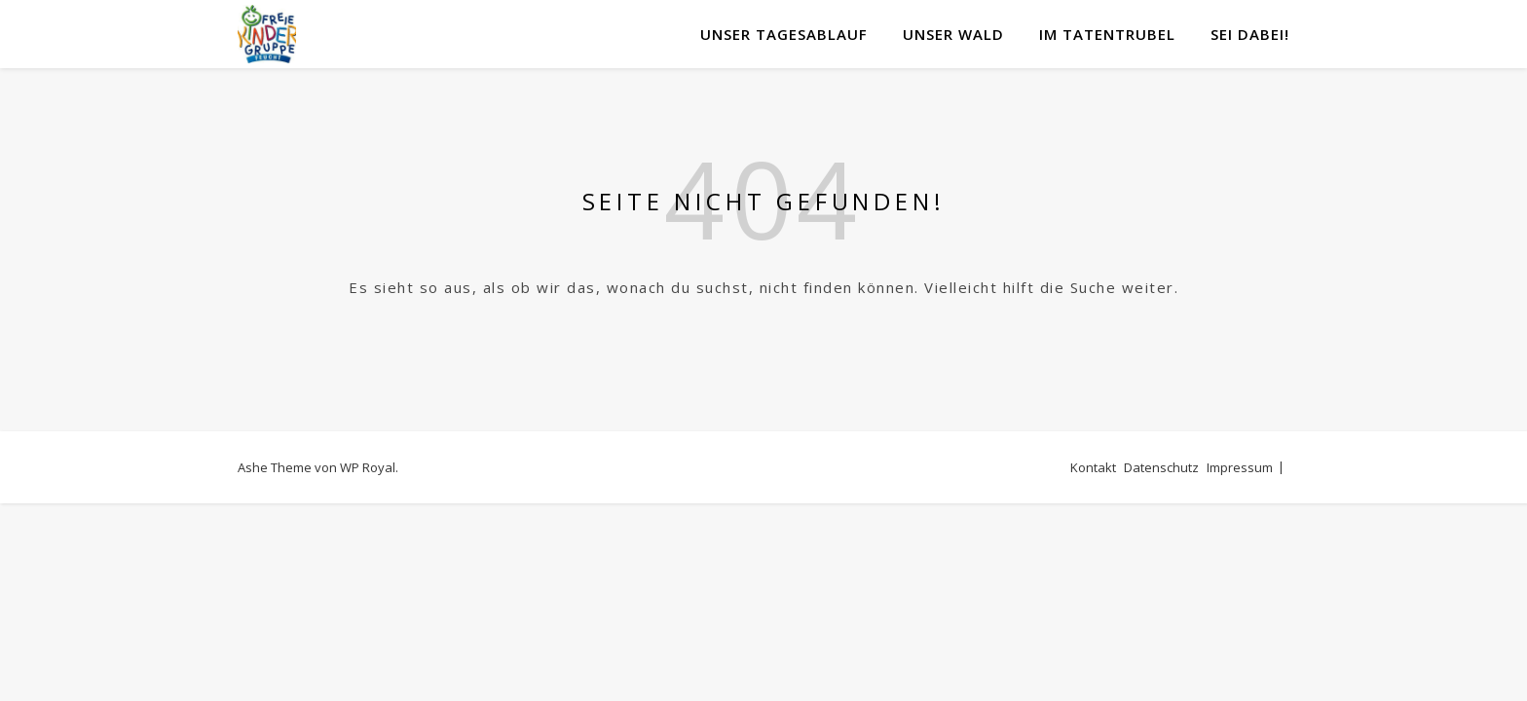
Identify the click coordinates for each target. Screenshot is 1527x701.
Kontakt (1093, 467)
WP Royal (367, 467)
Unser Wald (953, 34)
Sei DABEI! (1249, 34)
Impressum (1240, 467)
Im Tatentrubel (1107, 34)
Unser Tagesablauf (784, 34)
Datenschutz (1161, 467)
